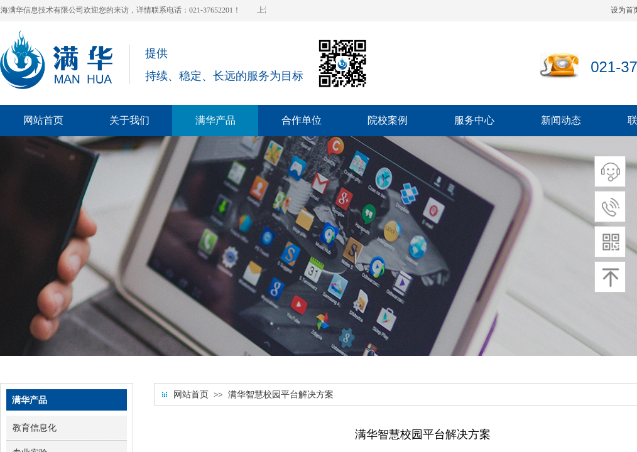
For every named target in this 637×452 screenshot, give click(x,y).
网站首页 (191, 394)
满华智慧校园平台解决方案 (281, 394)
